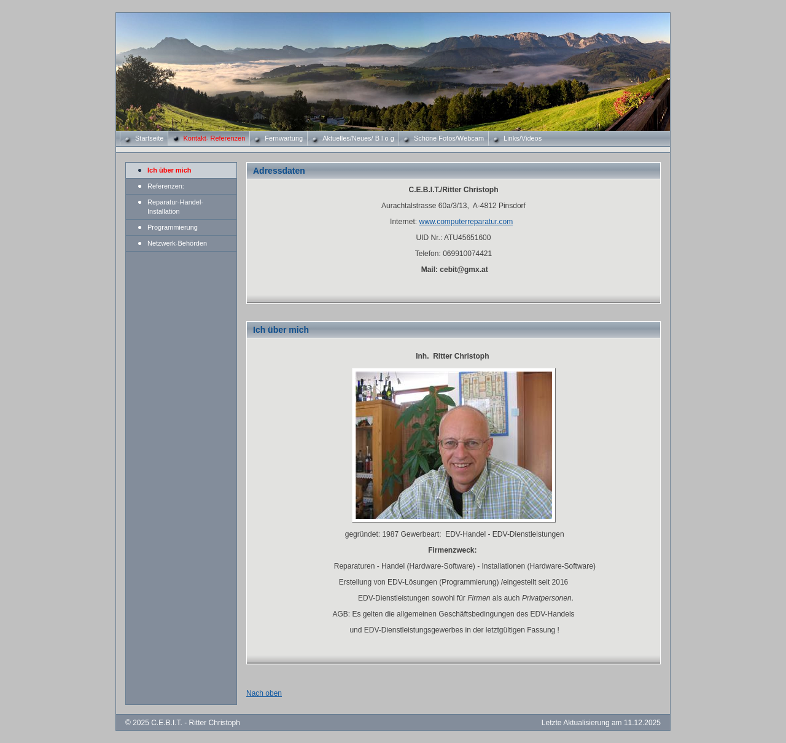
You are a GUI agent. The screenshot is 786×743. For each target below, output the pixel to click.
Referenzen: (165, 186)
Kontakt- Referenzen (214, 138)
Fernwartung (284, 138)
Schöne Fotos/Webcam (449, 138)
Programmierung (172, 227)
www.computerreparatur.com (466, 221)
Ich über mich (169, 170)
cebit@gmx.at (464, 269)
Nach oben (264, 693)
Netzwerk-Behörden (177, 243)
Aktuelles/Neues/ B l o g (358, 138)
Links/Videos (523, 138)
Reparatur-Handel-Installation (175, 206)
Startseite (149, 138)
